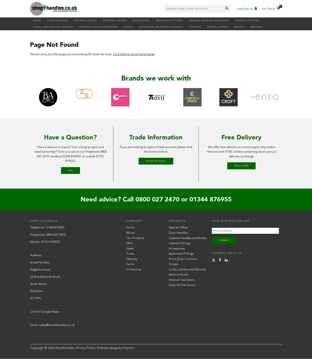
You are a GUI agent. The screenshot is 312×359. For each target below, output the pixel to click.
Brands (250, 27)
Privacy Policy (85, 348)
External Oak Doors (182, 285)
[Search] (227, 9)
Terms (130, 264)
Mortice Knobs (179, 275)
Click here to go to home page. (134, 54)
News (130, 249)
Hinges (132, 27)
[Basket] (270, 9)
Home (38, 20)
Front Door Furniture (183, 259)
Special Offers (226, 27)
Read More (241, 165)
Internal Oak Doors (182, 280)
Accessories (149, 20)
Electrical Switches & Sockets (167, 27)
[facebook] (220, 260)
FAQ (70, 170)
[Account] (247, 9)
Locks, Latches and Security (54, 27)
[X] (213, 260)
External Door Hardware (101, 27)
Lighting (202, 27)
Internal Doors (89, 20)
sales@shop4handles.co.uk (57, 325)
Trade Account (156, 161)
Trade (130, 254)
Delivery (131, 259)
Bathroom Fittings (178, 20)
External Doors (120, 20)
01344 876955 (71, 156)
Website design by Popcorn (115, 348)
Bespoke (269, 27)
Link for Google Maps (44, 312)
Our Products (135, 238)
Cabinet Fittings (179, 243)
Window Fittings (260, 20)
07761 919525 (50, 242)
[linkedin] (226, 260)
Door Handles (59, 20)
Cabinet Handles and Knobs (220, 20)
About (130, 233)
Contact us (133, 269)
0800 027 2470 (157, 199)
